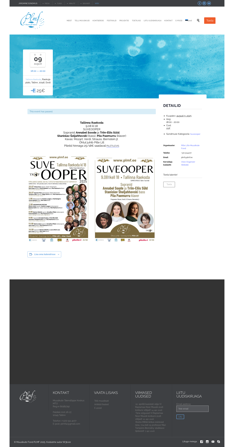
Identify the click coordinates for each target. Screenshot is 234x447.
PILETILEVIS (112, 146)
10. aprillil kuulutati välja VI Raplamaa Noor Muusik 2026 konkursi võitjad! (149, 407)
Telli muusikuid (101, 401)
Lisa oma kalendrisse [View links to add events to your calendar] (45, 254)
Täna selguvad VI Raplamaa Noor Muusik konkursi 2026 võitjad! (149, 416)
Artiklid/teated (101, 404)
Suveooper (195, 134)
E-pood (98, 408)
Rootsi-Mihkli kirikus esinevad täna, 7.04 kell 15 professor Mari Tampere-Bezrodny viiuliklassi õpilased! (150, 426)
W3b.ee (67, 442)
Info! (97, 3)
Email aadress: (192, 407)
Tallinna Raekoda (33, 79)
